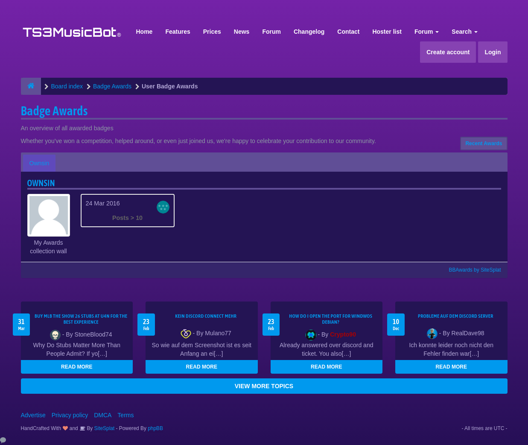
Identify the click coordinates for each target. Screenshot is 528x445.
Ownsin (39, 163)
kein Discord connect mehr (205, 316)
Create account (448, 52)
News (242, 31)
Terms (125, 415)
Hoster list (386, 31)
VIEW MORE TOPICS (264, 386)
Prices (212, 31)
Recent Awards (483, 143)
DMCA (102, 415)
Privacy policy (70, 415)
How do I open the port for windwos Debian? (330, 319)
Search (465, 31)
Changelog (309, 31)
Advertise (33, 415)
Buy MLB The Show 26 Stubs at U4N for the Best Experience (81, 319)
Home (144, 31)
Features (177, 31)
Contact (348, 31)
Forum (271, 31)
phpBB (155, 428)
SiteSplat (103, 428)
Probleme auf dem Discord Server (455, 316)
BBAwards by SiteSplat (471, 270)
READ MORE (76, 367)
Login (492, 52)
